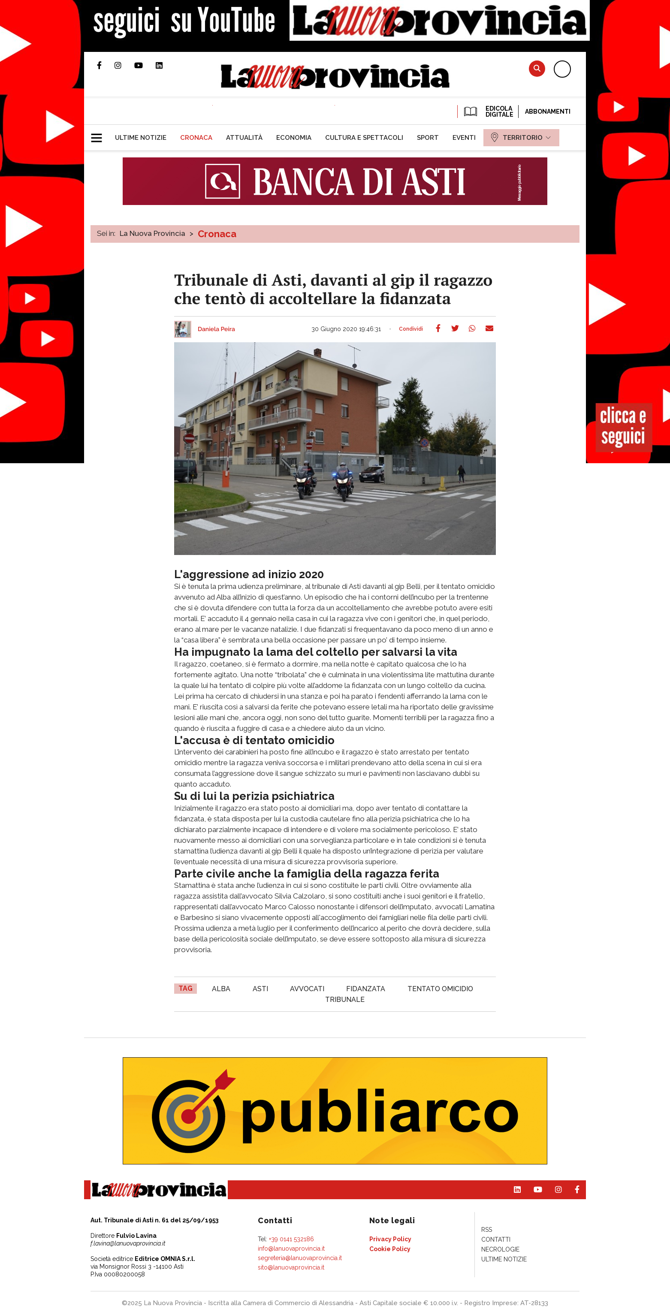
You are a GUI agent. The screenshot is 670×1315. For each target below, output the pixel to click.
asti (260, 989)
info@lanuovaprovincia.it (291, 1248)
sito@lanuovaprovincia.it (291, 1267)
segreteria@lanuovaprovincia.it (300, 1258)
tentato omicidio (440, 989)
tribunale (345, 999)
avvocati (307, 989)
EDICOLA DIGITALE (488, 111)
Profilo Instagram (124, 65)
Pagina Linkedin (165, 65)
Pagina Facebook (106, 65)
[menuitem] (140, 137)
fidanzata (365, 989)
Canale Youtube (145, 65)
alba (221, 989)
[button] (100, 134)
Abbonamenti (547, 111)
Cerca (537, 68)
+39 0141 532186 (291, 1239)
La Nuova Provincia (152, 233)
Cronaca (217, 233)
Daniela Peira (216, 329)
